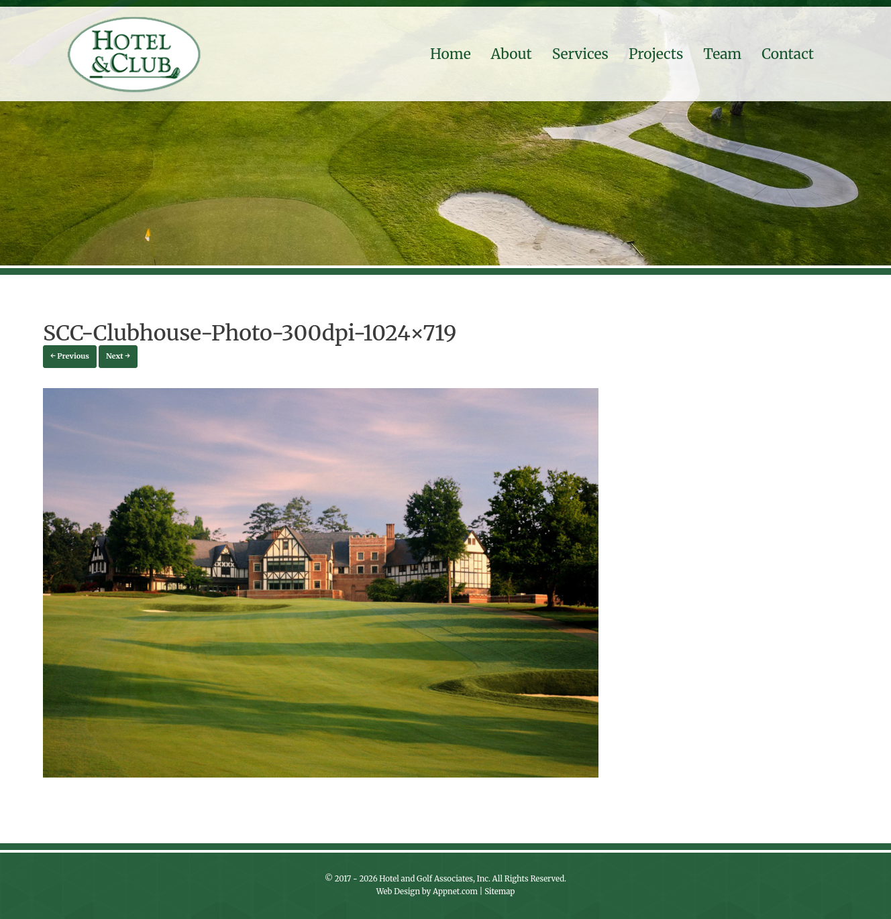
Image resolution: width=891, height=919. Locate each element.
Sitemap (499, 891)
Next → (118, 356)
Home (450, 54)
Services (580, 54)
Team (722, 54)
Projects (656, 54)
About (511, 54)
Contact (788, 54)
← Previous (69, 356)
